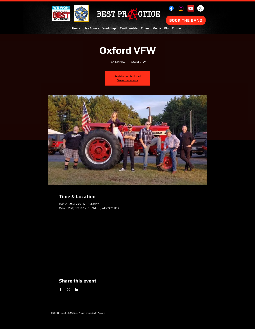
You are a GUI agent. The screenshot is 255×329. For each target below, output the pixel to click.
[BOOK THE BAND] (186, 20)
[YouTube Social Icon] (191, 8)
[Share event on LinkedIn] (76, 289)
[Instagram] (181, 8)
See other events (127, 80)
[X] (200, 8)
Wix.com (101, 313)
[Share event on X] (68, 289)
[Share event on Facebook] (60, 289)
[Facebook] (171, 8)
